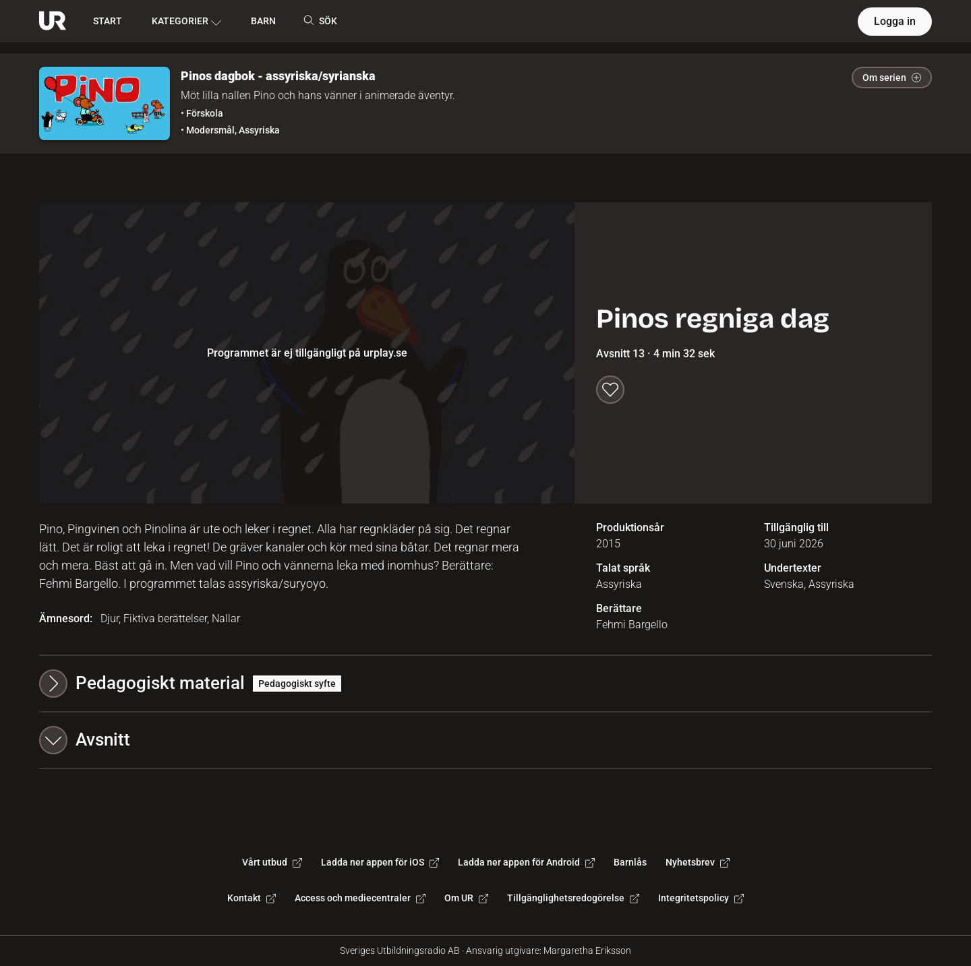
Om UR (466, 898)
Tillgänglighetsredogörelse (573, 898)
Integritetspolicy (701, 898)
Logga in (895, 21)
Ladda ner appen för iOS (380, 862)
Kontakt (251, 898)
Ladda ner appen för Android (526, 862)
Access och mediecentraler (360, 898)
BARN (263, 21)
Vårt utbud (272, 862)
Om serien (891, 77)
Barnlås (630, 862)
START (107, 21)
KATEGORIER (186, 22)
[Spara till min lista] (610, 389)
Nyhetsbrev (698, 862)
